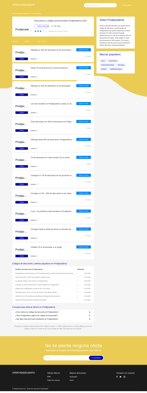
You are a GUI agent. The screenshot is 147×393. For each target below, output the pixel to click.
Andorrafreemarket (108, 65)
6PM (49, 377)
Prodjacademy (37, 13)
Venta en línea (41, 41)
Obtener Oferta (83, 50)
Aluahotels (73, 377)
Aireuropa (121, 65)
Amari (103, 61)
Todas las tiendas (22, 13)
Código (27, 41)
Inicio (14, 13)
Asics (72, 380)
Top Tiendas (126, 5)
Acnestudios (113, 61)
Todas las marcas (53, 380)
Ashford (104, 69)
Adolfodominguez (116, 69)
